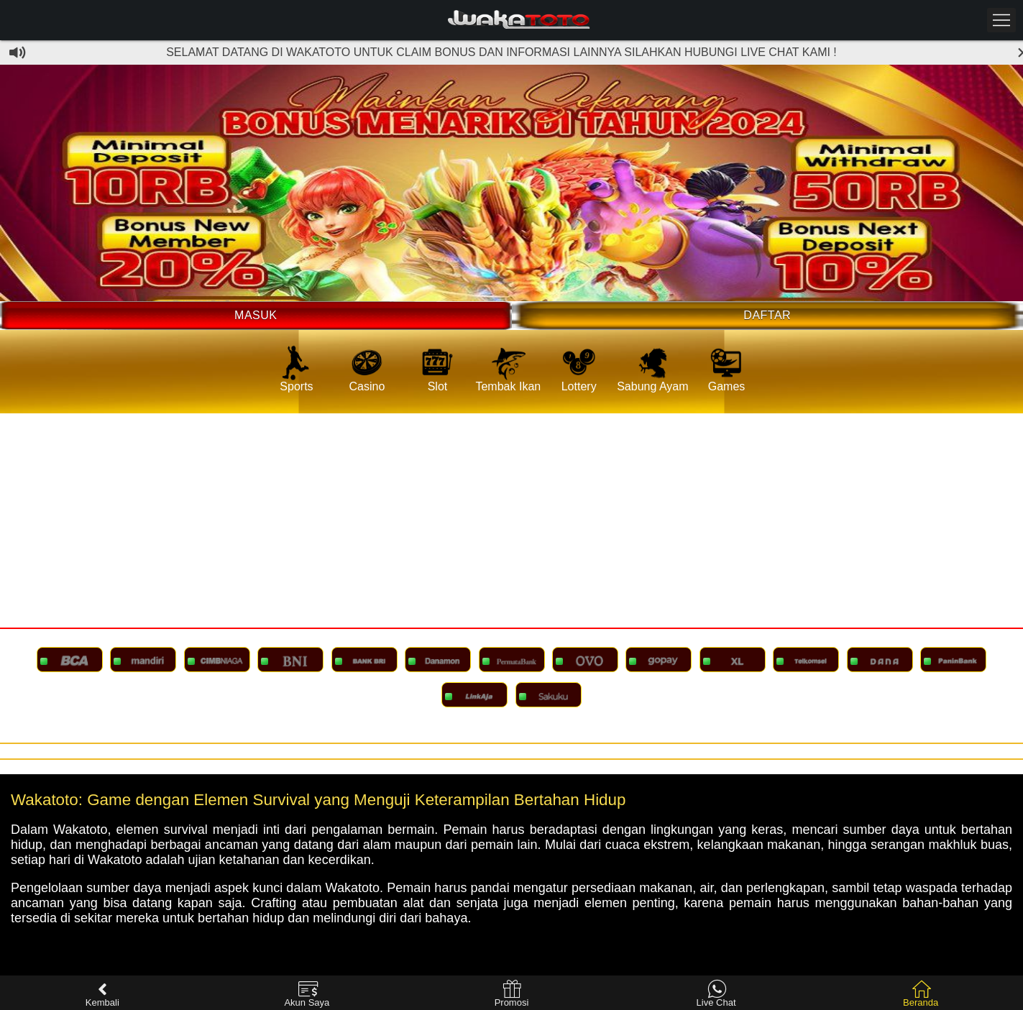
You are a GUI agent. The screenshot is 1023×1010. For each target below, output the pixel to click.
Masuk (255, 315)
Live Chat (716, 994)
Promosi (512, 994)
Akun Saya (306, 994)
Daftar (767, 315)
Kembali (102, 994)
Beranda (920, 994)
